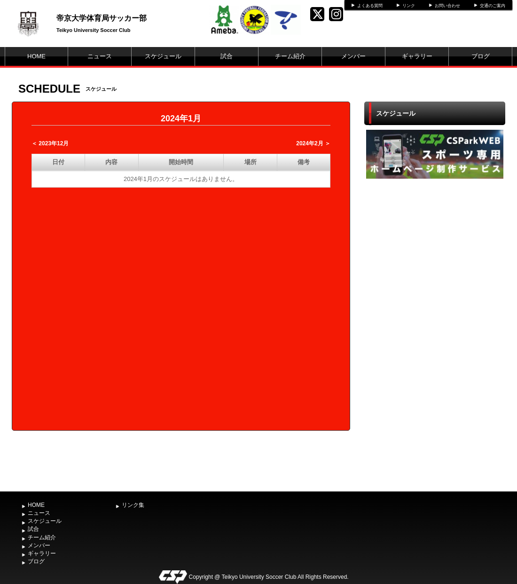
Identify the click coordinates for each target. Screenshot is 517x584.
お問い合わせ (447, 5)
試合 (226, 56)
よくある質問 (370, 5)
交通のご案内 (492, 5)
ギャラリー (417, 56)
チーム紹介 (290, 56)
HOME (36, 56)
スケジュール (163, 56)
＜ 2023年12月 (50, 143)
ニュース (99, 56)
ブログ (480, 56)
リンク (408, 5)
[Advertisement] (434, 334)
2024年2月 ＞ (313, 143)
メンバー (353, 56)
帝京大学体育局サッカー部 (101, 18)
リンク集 (133, 505)
